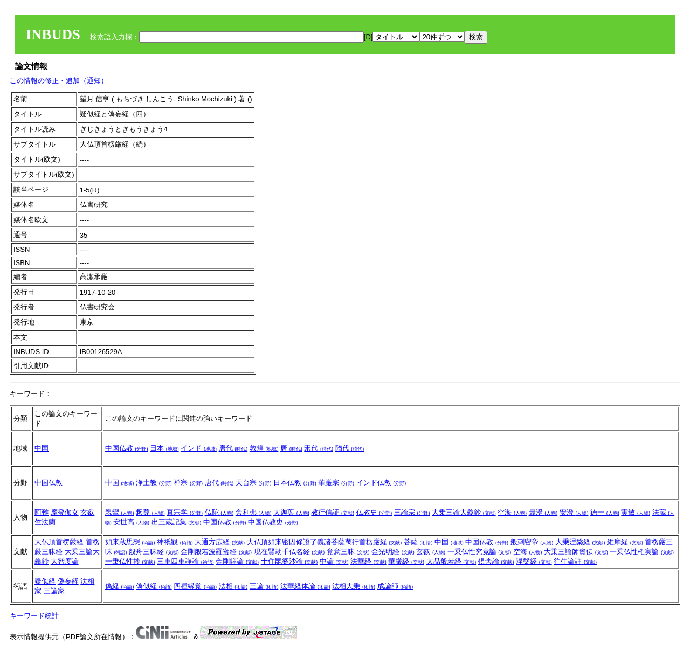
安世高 (131, 522)
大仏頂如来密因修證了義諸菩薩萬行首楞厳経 (324, 542)
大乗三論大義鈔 (464, 512)
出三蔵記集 (176, 522)
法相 (233, 586)
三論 (264, 586)
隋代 (349, 448)
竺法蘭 (45, 522)
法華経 (368, 561)
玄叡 (87, 512)
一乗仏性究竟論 (479, 552)
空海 (512, 512)
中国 (41, 448)
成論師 (395, 586)
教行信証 (332, 512)
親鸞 (119, 512)
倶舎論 (496, 561)
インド (199, 448)
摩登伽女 (65, 512)
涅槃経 (534, 561)
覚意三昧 (348, 552)
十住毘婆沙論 (289, 561)
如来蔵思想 (130, 542)
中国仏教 (126, 448)
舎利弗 (254, 512)
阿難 (41, 512)
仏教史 (374, 512)
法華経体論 (305, 586)
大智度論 (65, 561)
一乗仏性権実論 (642, 552)
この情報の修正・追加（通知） (59, 81)
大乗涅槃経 (580, 542)
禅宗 (188, 483)
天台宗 (254, 483)
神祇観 (175, 542)
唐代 (233, 448)
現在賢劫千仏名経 (289, 552)
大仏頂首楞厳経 (59, 542)
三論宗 (412, 512)
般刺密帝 (532, 542)
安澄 (574, 512)
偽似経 (154, 586)
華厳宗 (336, 483)
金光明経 (393, 552)
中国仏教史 (273, 522)
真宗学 (185, 512)
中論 (334, 561)
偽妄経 (68, 581)
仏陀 (219, 512)
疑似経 (45, 581)
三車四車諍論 (185, 561)
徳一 (604, 512)
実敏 (635, 512)
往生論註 (575, 561)
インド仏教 (381, 483)
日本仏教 (294, 483)
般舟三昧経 (154, 552)
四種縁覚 (195, 586)
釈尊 (150, 512)
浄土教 (154, 483)
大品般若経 (451, 561)
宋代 (318, 448)
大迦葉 (291, 512)
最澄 (543, 512)
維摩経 (625, 542)
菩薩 (418, 542)
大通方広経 (220, 542)
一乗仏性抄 (130, 561)
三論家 (54, 591)
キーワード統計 (34, 616)
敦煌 (264, 448)
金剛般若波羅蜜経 (216, 552)
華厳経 (406, 561)
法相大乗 (353, 586)
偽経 (119, 586)
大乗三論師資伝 (576, 552)
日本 (164, 448)
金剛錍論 (237, 561)
